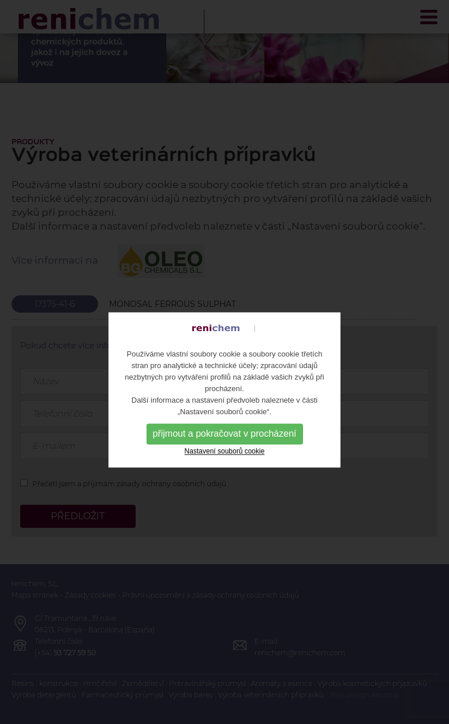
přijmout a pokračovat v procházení (224, 442)
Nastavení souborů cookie (225, 460)
